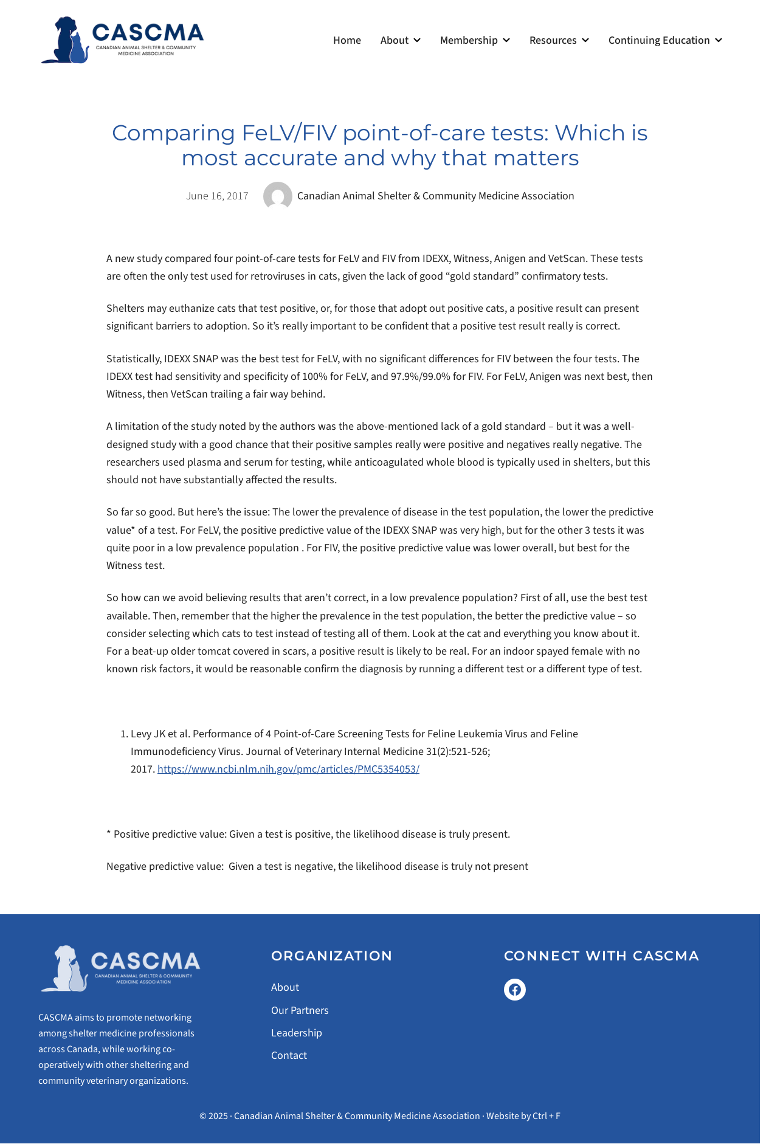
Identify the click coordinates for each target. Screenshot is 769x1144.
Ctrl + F (546, 1116)
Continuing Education (659, 40)
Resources (553, 40)
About (395, 40)
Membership (469, 40)
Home (347, 40)
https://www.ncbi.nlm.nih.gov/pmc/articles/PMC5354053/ (288, 769)
